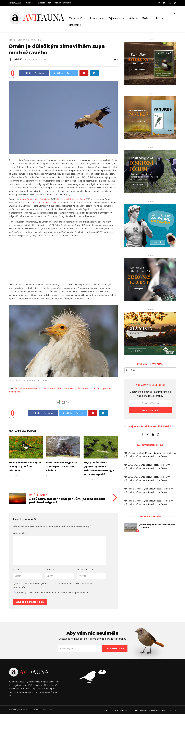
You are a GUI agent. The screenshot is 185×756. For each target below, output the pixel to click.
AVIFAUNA (133, 465)
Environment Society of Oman (71, 200)
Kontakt (173, 711)
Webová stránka (86, 571)
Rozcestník (75, 25)
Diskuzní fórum (44, 3)
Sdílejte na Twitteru (64, 74)
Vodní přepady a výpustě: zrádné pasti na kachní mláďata (61, 467)
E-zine (159, 18)
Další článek (38, 496)
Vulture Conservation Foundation (35, 200)
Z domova (95, 18)
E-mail (49, 571)
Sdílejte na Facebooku (33, 74)
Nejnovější (24, 41)
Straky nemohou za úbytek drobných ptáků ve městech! (25, 467)
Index (12, 41)
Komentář (19, 534)
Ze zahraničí (75, 18)
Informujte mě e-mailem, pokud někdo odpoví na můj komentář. (51, 594)
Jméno (17, 571)
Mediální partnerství (62, 3)
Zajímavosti (114, 18)
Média (145, 18)
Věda (131, 18)
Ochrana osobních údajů (158, 711)
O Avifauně (30, 3)
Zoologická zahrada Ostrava (42, 203)
